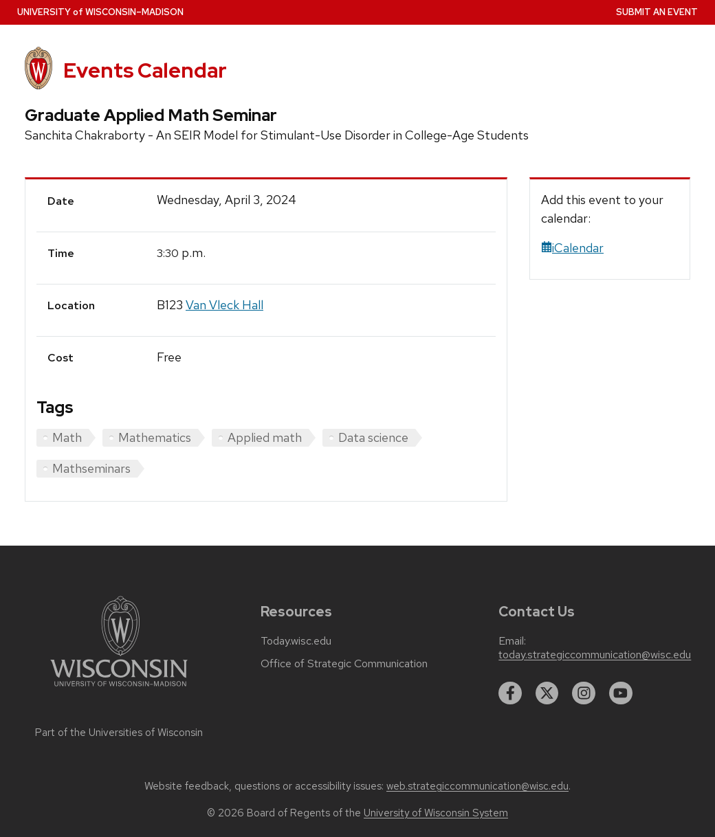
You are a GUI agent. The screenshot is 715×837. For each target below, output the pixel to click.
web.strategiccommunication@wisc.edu (477, 786)
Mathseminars (91, 468)
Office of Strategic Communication (344, 664)
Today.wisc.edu (296, 641)
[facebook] (510, 693)
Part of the (119, 732)
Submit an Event (657, 12)
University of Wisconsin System (436, 813)
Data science (373, 437)
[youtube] (620, 693)
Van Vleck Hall (224, 305)
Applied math (265, 437)
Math (67, 437)
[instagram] (583, 693)
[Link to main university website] (119, 689)
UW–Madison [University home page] (100, 12)
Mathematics (154, 437)
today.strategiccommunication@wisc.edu (594, 655)
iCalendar (572, 248)
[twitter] (547, 693)
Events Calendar (145, 70)
